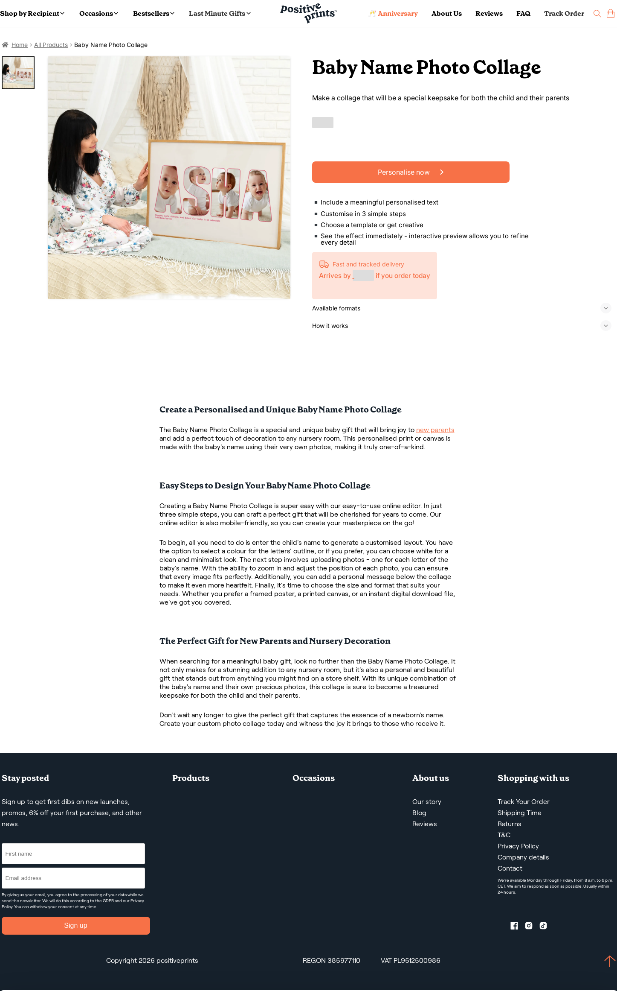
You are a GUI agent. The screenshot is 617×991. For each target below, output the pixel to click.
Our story (426, 801)
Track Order (564, 13)
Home (20, 44)
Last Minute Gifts (219, 13)
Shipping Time (520, 812)
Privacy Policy (518, 846)
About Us (447, 13)
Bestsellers (153, 13)
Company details (523, 857)
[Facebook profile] (517, 927)
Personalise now (410, 172)
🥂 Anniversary (393, 13)
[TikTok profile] (546, 927)
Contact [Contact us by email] (510, 868)
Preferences (120, 983)
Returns (509, 823)
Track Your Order (524, 801)
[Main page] (308, 13)
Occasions (98, 13)
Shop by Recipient (32, 13)
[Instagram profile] (532, 927)
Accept (519, 952)
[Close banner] (613, 945)
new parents (435, 429)
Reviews (489, 13)
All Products (51, 44)
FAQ (523, 13)
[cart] (610, 13)
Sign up (75, 925)
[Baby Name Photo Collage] (169, 177)
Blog (419, 812)
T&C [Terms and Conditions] (504, 835)
